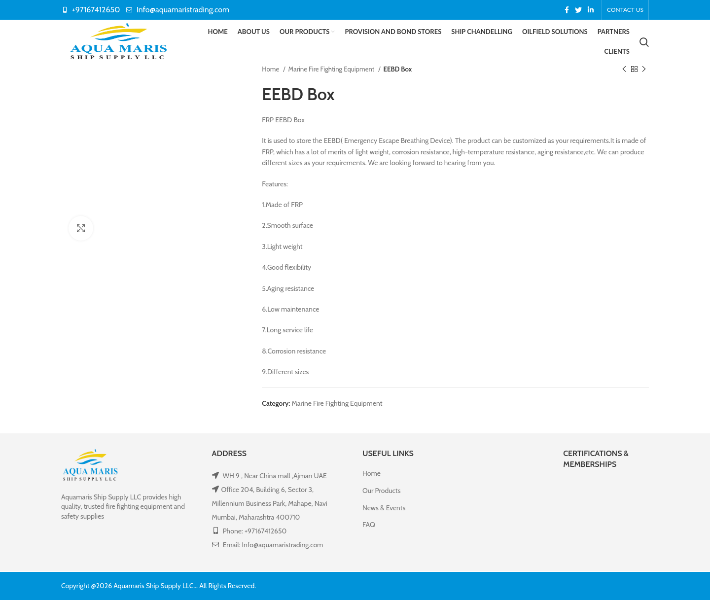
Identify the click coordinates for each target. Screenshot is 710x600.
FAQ (368, 524)
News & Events (383, 507)
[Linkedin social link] (591, 9)
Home (271, 69)
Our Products (381, 490)
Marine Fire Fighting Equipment (332, 69)
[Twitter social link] (578, 9)
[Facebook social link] (567, 9)
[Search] (644, 42)
